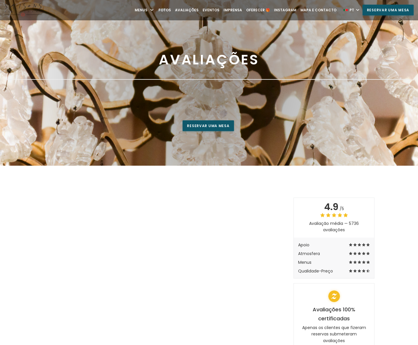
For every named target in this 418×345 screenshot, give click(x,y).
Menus (144, 10)
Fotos (164, 10)
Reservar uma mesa (388, 10)
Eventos (211, 10)
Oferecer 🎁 (258, 10)
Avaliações (187, 10)
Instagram (285, 10)
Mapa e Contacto (318, 10)
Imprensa (233, 10)
